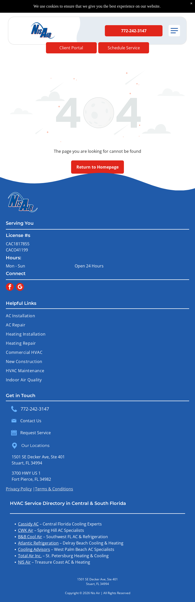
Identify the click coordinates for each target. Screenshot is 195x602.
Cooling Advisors (34, 549)
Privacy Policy (19, 489)
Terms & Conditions (54, 489)
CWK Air (25, 530)
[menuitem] (97, 315)
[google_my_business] (20, 287)
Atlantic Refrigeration (38, 543)
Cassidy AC (28, 524)
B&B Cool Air (30, 536)
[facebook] (10, 287)
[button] (174, 30)
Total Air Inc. (30, 556)
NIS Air (24, 562)
